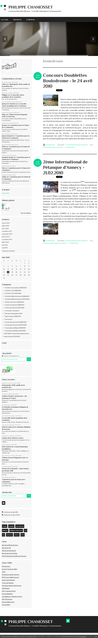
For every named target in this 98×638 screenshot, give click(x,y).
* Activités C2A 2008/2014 (12, 290)
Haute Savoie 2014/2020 (12, 336)
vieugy (5, 526)
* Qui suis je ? (8, 319)
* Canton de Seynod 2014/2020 (14, 308)
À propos (30, 20)
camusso (9, 535)
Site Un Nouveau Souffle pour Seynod (14, 556)
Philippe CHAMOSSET (30, 7)
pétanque (46, 243)
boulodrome (47, 147)
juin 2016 (5, 245)
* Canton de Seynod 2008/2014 (14, 305)
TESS (3, 572)
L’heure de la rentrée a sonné (12, 438)
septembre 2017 (7, 234)
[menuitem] (6, 19)
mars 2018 (5, 228)
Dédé (4, 146)
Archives (17, 20)
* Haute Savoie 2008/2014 (12, 316)
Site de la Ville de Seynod (10, 545)
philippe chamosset (16, 530)
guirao (51, 243)
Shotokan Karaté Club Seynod (11, 585)
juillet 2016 (5, 242)
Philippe (5, 95)
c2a (25, 530)
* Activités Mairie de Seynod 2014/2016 (16, 299)
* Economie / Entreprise (11, 310)
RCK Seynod (6, 566)
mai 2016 (5, 248)
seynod (11, 526)
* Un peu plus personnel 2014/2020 (15, 325)
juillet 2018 (5, 226)
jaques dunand (7, 136)
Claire (4, 84)
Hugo (4, 114)
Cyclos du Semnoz (8, 583)
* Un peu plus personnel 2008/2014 (15, 322)
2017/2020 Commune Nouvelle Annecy (16, 333)
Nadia (4, 177)
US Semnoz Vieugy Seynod (10, 574)
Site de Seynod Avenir (9, 550)
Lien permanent (49, 145)
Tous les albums (26, 213)
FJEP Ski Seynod (7, 599)
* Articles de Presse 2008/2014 (14, 302)
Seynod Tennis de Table (9, 569)
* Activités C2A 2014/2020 (12, 293)
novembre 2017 (7, 231)
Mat (3, 168)
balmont (5, 530)
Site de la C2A (6, 548)
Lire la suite (5, 193)
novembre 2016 (7, 239)
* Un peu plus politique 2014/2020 (15, 330)
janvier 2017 (6, 236)
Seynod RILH (6, 605)
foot (22, 535)
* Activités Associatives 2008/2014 (15, 287)
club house (59, 147)
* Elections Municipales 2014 (13, 313)
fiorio (56, 243)
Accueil (4, 20)
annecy (16, 535)
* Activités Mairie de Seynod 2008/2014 (16, 296)
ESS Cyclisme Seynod (8, 591)
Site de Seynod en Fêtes (9, 553)
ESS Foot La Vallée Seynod (10, 577)
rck (3, 535)
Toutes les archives (8, 251)
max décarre (20, 526)
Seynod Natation (7, 594)
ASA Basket (5, 588)
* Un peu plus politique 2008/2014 (15, 328)
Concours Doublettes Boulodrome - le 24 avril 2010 (67, 81)
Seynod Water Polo (8, 602)
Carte (4, 343)
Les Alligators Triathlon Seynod (12, 596)
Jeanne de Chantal (8, 104)
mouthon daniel (7, 157)
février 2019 (6, 223)
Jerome (4, 125)
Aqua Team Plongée (8, 580)
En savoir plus (82, 636)
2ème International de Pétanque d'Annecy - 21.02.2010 (65, 167)
